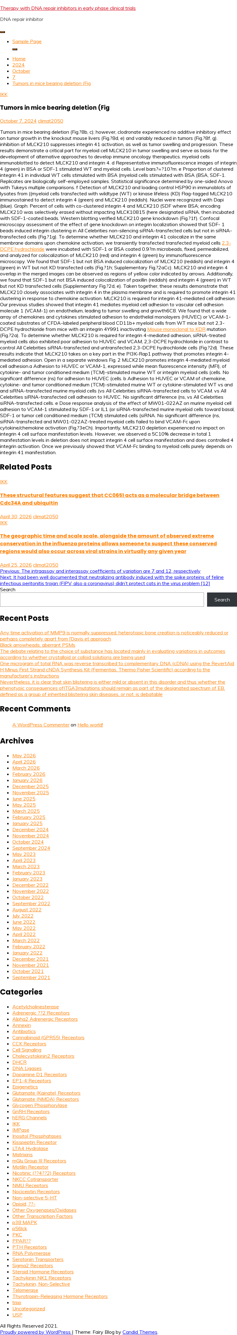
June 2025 (23, 799)
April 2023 (24, 860)
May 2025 (24, 805)
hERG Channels (29, 1117)
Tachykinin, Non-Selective (41, 1284)
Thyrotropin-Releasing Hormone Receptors (60, 1296)
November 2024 (30, 835)
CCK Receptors (29, 1043)
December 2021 (30, 959)
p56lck (19, 1228)
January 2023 (27, 879)
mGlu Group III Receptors (39, 1161)
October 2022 (28, 897)
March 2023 (26, 866)
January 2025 (27, 823)
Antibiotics (24, 1031)
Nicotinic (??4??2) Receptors (44, 1173)
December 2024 (30, 829)
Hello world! (90, 725)
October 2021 (28, 971)
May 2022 (24, 928)
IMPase (20, 1130)
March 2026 (26, 768)
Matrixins (22, 1154)
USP (17, 1315)
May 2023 (24, 854)
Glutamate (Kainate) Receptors (46, 1093)
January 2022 (27, 953)
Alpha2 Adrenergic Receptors (45, 1019)
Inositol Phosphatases (36, 1136)
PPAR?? (21, 1241)
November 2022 (30, 891)
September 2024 (31, 848)
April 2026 (24, 762)
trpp (16, 1302)
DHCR (19, 1062)
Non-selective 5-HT (34, 1198)
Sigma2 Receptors (32, 1265)
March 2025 (26, 811)
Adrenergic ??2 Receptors (41, 1013)
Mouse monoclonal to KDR (176, 329)
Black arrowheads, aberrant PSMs (37, 645)
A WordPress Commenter (40, 725)
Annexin (21, 1025)
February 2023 (28, 872)
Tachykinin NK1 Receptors (41, 1278)
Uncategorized (28, 1308)
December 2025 (30, 786)
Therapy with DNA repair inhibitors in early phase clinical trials (68, 8)
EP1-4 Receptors (31, 1080)
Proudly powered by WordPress (36, 1332)
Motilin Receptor (30, 1167)
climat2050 (50, 121)
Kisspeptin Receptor (34, 1142)
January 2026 (27, 780)
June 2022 (23, 922)
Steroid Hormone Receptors (43, 1271)
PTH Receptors (29, 1247)
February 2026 (28, 774)
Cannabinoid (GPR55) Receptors (48, 1037)
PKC (17, 1234)
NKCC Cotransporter (35, 1179)
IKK (3, 94)
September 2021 (31, 977)
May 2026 (24, 755)
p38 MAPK (24, 1222)
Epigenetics (25, 1087)
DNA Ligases (27, 1068)
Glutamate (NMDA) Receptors (45, 1099)
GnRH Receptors (31, 1111)
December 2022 (30, 885)
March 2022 (26, 940)
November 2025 (30, 792)
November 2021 (30, 965)
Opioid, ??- (23, 1204)
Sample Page (27, 41)
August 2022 (27, 909)
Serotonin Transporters (38, 1259)
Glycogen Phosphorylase (39, 1105)
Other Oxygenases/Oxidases (44, 1210)
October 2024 (28, 842)
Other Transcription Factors (42, 1216)
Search (7, 589)
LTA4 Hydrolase (30, 1148)
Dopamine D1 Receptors (39, 1074)
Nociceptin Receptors (36, 1191)
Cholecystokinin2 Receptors (43, 1056)
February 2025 (28, 817)
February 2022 (28, 946)
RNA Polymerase (31, 1253)
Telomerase (25, 1290)
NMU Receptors (30, 1185)
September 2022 (31, 903)
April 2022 (24, 934)
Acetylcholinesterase (35, 1006)
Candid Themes (140, 1332)
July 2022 (23, 916)
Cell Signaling (26, 1050)
